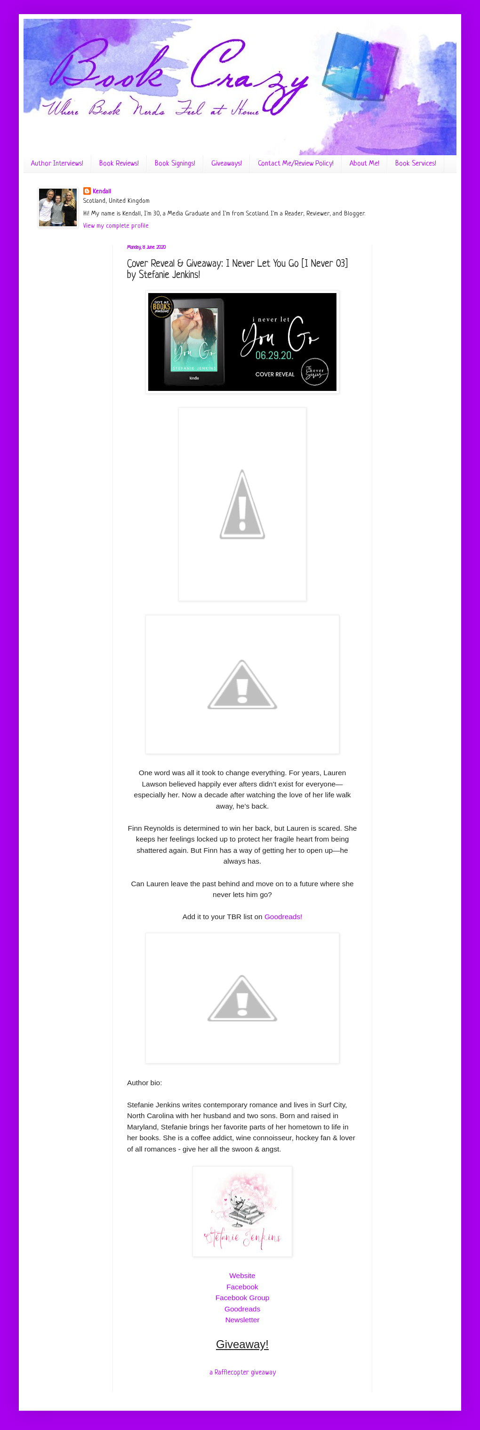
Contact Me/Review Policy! (296, 164)
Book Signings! (175, 164)
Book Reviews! (119, 164)
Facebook (242, 1287)
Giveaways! (226, 164)
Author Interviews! (57, 164)
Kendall (102, 191)
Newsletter (242, 1320)
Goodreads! (283, 917)
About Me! (364, 164)
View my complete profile (116, 226)
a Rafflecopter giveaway (242, 1372)
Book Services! (415, 164)
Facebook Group (243, 1298)
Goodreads (242, 1309)
